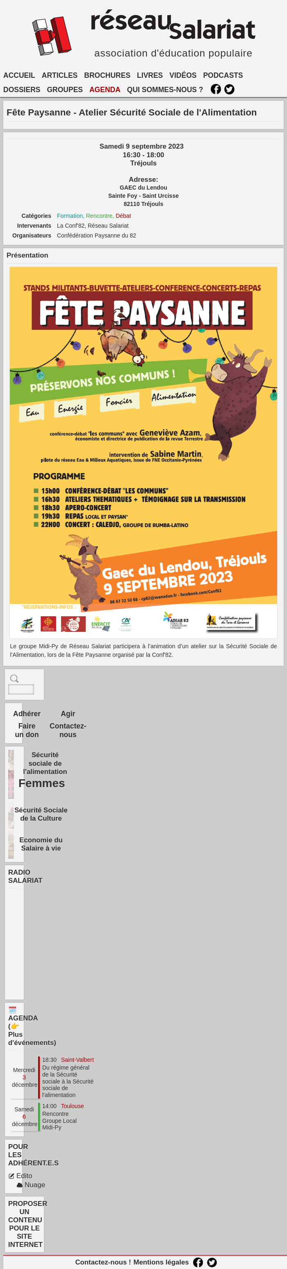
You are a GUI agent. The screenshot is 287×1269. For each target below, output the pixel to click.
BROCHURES (107, 75)
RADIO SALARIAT (25, 876)
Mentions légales (161, 1262)
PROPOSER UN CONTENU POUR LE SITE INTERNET (27, 1224)
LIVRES (150, 75)
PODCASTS (223, 75)
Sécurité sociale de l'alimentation (45, 763)
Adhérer (27, 714)
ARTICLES (60, 75)
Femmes (41, 783)
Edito (20, 1176)
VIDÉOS (182, 75)
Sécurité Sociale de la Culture (41, 814)
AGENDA (105, 90)
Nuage (30, 1185)
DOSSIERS (21, 90)
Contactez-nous (68, 730)
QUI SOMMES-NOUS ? (165, 90)
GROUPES (65, 90)
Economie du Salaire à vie (40, 844)
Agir (68, 714)
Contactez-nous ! (103, 1262)
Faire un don (27, 730)
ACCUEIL (19, 75)
